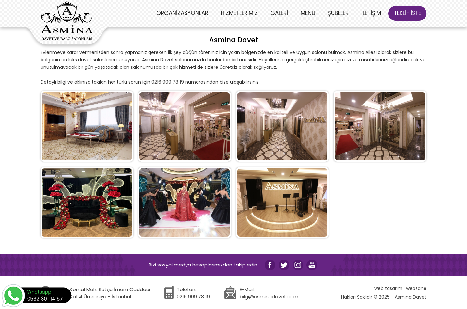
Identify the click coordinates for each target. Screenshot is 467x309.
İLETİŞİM (371, 13)
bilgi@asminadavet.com (269, 296)
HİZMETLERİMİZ (239, 13)
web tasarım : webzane (400, 288)
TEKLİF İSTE (407, 13)
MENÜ (308, 13)
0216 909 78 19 (167, 82)
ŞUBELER (338, 13)
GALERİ (279, 13)
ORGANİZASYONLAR (182, 13)
